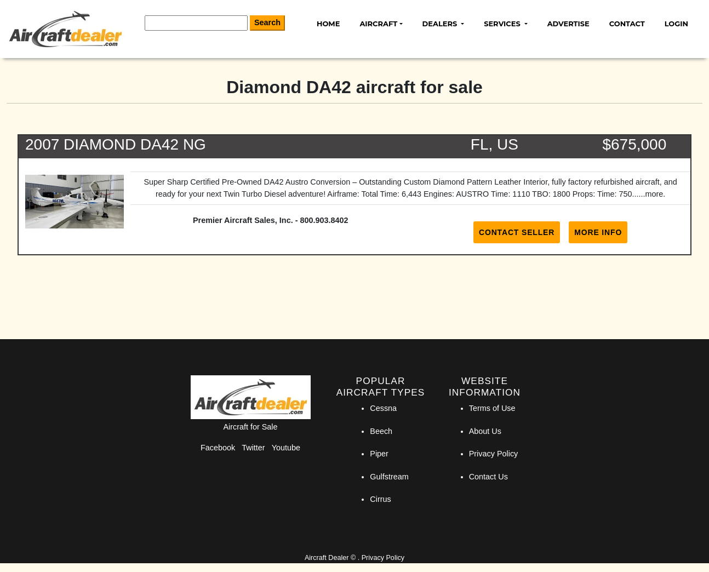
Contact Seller (516, 232)
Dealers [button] (440, 23)
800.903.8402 (324, 220)
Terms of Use (492, 408)
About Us (485, 431)
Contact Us (488, 476)
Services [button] (503, 23)
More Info (598, 232)
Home (328, 23)
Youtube (286, 447)
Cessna (383, 408)
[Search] (196, 23)
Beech (381, 431)
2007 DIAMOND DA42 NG (115, 144)
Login (676, 23)
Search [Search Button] (267, 22)
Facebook (218, 447)
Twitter (253, 447)
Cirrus (380, 499)
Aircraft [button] (378, 23)
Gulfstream (389, 476)
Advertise (568, 23)
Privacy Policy (493, 453)
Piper (379, 453)
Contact (627, 23)
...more (651, 194)
